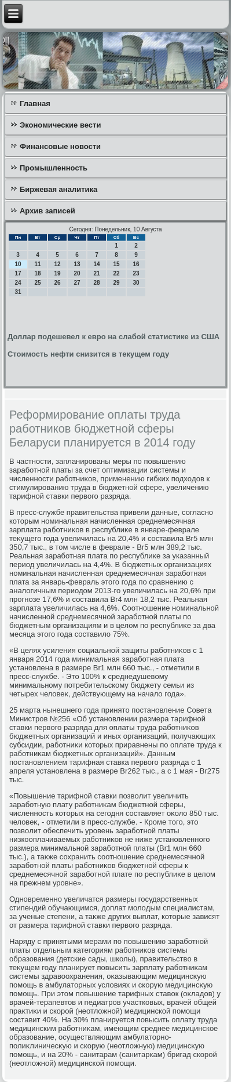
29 (116, 282)
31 (17, 292)
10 (17, 264)
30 (136, 282)
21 (96, 273)
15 (116, 264)
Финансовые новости (60, 146)
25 (37, 282)
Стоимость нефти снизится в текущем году (88, 354)
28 (96, 282)
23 (136, 273)
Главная (35, 103)
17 (17, 273)
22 (116, 273)
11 (37, 264)
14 (96, 264)
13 (77, 264)
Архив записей (47, 210)
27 (77, 282)
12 (57, 264)
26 (57, 282)
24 (17, 282)
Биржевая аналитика (58, 189)
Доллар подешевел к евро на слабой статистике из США (113, 336)
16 (136, 264)
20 (77, 273)
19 (57, 273)
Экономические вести (60, 125)
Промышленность (53, 168)
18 (37, 273)
